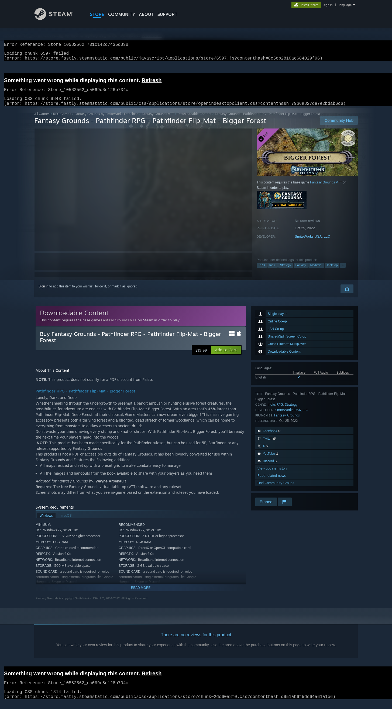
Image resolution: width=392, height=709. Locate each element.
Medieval (316, 271)
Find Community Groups (275, 489)
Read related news (271, 482)
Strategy (285, 271)
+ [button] (342, 271)
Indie (272, 271)
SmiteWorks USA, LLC (312, 243)
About (146, 14)
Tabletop (332, 271)
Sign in (44, 293)
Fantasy (300, 271)
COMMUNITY (121, 14)
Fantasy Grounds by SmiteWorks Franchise (106, 120)
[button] (226, 356)
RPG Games (62, 120)
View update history (272, 475)
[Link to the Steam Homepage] (58, 18)
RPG (262, 271)
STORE (97, 14)
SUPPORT (167, 14)
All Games (42, 120)
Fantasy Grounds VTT (158, 120)
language (345, 5)
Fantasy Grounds (287, 422)
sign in (328, 5)
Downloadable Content (194, 120)
